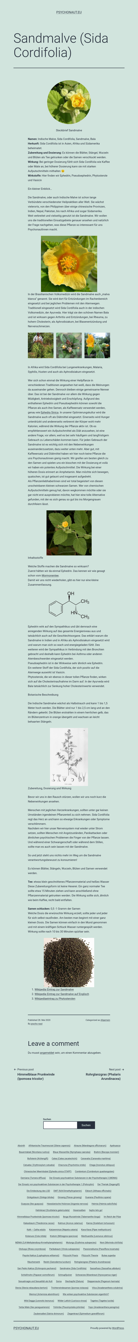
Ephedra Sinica (49, 412)
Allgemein (105, 1020)
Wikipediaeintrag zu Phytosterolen (55, 998)
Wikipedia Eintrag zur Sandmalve (54, 989)
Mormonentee (50, 575)
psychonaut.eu (69, 12)
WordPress (118, 1328)
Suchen (47, 1119)
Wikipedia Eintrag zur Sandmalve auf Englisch (62, 994)
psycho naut (37, 1023)
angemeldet (47, 1052)
